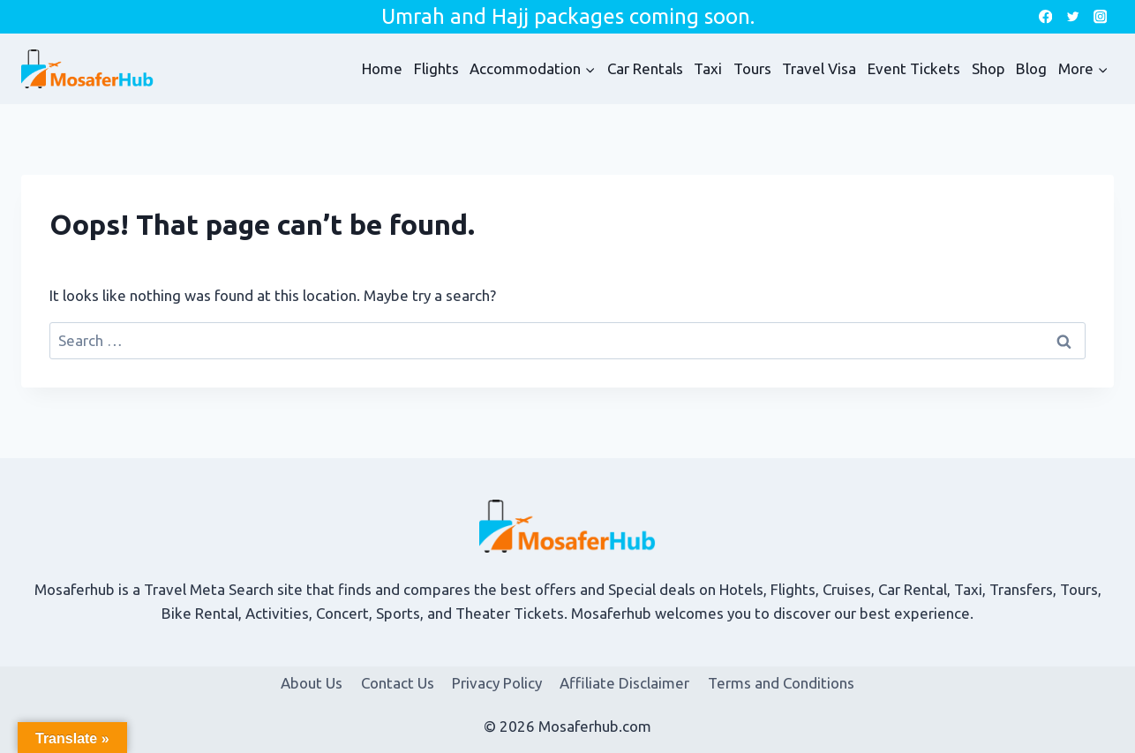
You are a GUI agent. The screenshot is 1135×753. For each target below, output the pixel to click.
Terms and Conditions (781, 682)
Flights (436, 68)
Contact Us (397, 682)
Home (382, 68)
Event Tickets (914, 68)
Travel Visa (819, 68)
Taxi (708, 68)
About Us (311, 682)
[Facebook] (1045, 17)
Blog (1031, 68)
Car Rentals (645, 68)
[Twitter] (1072, 17)
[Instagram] (1100, 17)
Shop (988, 68)
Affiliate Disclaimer (624, 682)
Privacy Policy (497, 682)
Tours (752, 68)
